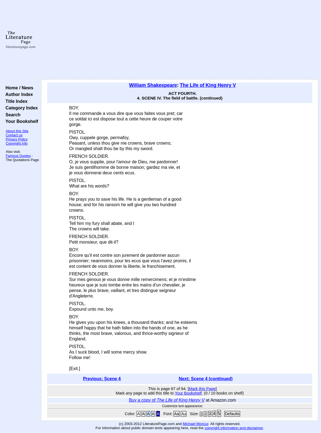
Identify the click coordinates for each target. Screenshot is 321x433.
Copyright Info (17, 143)
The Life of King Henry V (208, 85)
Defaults (232, 414)
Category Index (20, 107)
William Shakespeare (153, 85)
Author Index (18, 94)
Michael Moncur (195, 424)
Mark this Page (202, 389)
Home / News (18, 87)
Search (11, 114)
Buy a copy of (166, 400)
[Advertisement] (179, 39)
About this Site (17, 131)
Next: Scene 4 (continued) (205, 378)
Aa (176, 414)
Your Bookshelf (20, 121)
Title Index (15, 101)
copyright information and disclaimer (233, 428)
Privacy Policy (17, 139)
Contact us (14, 135)
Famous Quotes (18, 156)
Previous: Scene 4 (102, 378)
